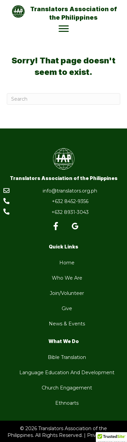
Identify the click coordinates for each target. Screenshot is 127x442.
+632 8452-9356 (70, 201)
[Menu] (63, 29)
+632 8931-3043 (70, 212)
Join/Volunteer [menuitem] (67, 293)
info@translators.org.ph (70, 191)
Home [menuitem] (67, 263)
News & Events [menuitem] (67, 324)
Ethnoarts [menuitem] (67, 403)
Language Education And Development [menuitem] (66, 372)
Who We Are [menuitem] (67, 278)
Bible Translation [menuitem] (67, 357)
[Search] (63, 99)
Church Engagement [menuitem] (67, 388)
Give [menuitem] (67, 308)
